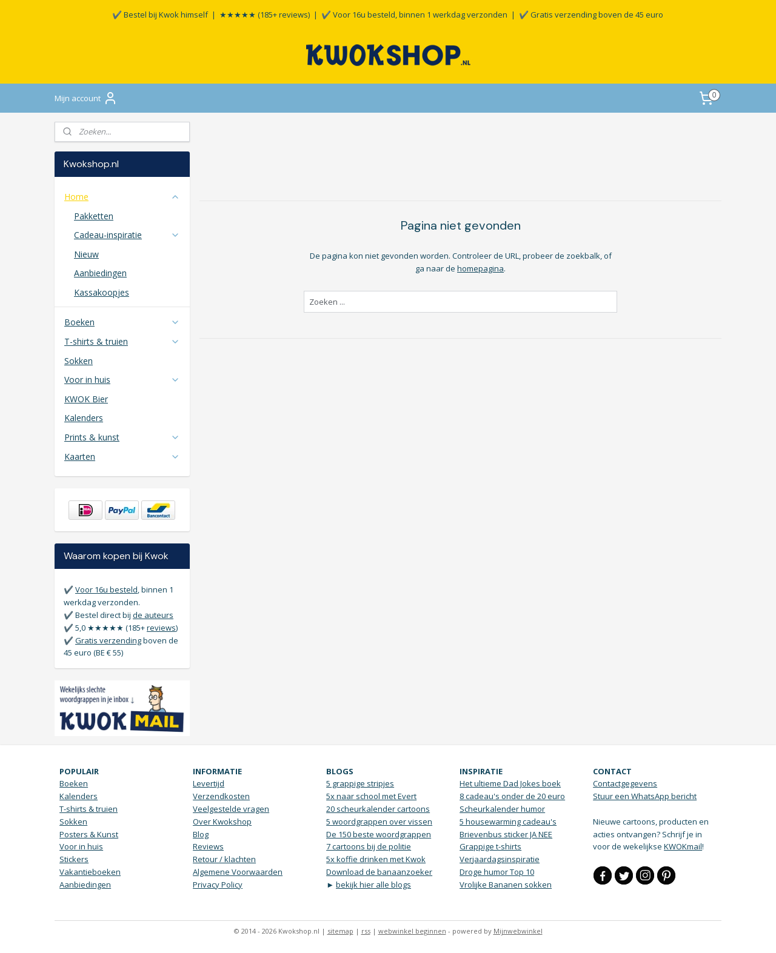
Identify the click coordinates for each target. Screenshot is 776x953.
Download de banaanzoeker (379, 871)
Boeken (122, 322)
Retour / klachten (224, 859)
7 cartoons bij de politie (368, 846)
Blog (201, 834)
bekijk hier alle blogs (373, 884)
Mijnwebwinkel (518, 930)
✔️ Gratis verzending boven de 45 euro (591, 14)
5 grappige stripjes (360, 783)
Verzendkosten (221, 796)
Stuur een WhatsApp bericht (645, 796)
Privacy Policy (217, 884)
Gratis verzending (108, 640)
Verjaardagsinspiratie (500, 859)
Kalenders (83, 417)
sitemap (340, 930)
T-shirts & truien (122, 341)
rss (365, 930)
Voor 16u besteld (106, 589)
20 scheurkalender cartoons (378, 808)
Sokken (78, 361)
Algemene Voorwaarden (238, 871)
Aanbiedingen (100, 273)
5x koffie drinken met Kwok (376, 859)
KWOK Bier (86, 399)
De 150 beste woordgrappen (378, 834)
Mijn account (86, 98)
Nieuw (86, 254)
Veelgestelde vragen (231, 808)
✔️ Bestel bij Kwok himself (160, 14)
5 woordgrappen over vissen (379, 821)
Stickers (74, 859)
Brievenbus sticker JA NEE (506, 834)
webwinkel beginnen (412, 930)
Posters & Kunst (88, 834)
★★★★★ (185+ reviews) (264, 14)
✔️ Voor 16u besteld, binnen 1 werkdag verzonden (414, 14)
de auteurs (153, 614)
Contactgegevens (625, 783)
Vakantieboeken (90, 871)
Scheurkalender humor (502, 808)
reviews (161, 627)
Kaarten (122, 456)
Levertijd (208, 783)
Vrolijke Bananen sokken (506, 884)
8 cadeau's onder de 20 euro (512, 796)
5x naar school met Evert (371, 796)
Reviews (208, 846)
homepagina (480, 268)
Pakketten (93, 216)
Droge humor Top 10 (497, 871)
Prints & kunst (122, 437)
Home (122, 196)
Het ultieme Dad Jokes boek (510, 783)
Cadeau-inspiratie (127, 235)
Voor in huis (122, 379)
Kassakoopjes (101, 292)
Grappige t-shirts (490, 846)
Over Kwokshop (222, 821)
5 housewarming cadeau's (508, 821)
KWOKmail (683, 846)
